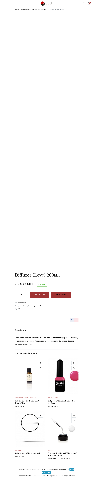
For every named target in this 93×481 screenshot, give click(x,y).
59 (19, 309)
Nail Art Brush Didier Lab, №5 (27, 453)
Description (20, 330)
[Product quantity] (21, 295)
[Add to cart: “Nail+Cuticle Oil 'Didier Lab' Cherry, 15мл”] (40, 368)
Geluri (50, 450)
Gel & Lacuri (53, 398)
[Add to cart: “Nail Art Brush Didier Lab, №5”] (40, 420)
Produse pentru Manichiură (30, 9)
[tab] (20, 330)
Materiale (19, 450)
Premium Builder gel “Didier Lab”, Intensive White (62, 454)
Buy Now (61, 294)
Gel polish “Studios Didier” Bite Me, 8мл (61, 402)
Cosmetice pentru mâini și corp (27, 398)
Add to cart (39, 295)
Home (17, 9)
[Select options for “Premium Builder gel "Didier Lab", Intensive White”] (73, 420)
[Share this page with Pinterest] (76, 320)
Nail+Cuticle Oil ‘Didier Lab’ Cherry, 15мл (27, 402)
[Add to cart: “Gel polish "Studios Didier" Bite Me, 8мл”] (73, 368)
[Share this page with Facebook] (72, 320)
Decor (44, 9)
